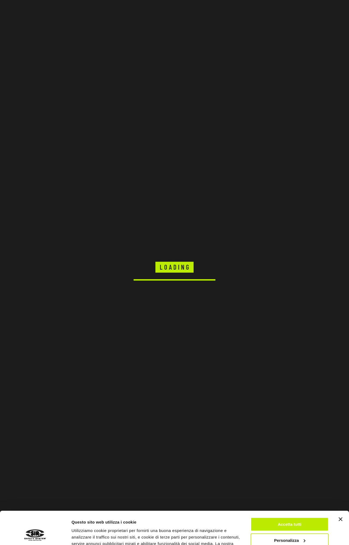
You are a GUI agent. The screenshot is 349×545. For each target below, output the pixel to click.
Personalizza (289, 509)
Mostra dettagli (86, 534)
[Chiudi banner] (340, 488)
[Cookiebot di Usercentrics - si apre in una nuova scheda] (35, 534)
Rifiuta (289, 525)
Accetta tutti (290, 493)
